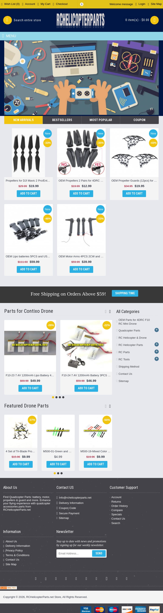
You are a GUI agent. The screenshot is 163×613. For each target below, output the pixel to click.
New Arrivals (23, 120)
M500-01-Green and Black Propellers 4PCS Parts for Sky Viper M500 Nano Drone (59, 451)
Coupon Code (66, 508)
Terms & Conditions (16, 555)
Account (115, 497)
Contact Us (125, 373)
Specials (116, 514)
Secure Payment (67, 513)
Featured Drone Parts (26, 406)
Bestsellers (62, 120)
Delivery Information (69, 503)
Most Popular (101, 120)
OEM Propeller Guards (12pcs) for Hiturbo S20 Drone (135, 180)
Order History (119, 505)
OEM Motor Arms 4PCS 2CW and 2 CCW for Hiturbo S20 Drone (82, 256)
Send (99, 553)
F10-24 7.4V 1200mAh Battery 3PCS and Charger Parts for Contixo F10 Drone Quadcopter (87, 375)
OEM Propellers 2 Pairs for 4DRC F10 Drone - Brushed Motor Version (82, 180)
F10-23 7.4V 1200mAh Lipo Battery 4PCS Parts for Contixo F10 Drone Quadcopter (31, 375)
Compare (116, 510)
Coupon (139, 120)
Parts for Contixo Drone (28, 311)
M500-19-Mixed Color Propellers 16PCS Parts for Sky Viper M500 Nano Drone (96, 451)
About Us (10, 541)
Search (115, 523)
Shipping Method (128, 366)
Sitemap (123, 381)
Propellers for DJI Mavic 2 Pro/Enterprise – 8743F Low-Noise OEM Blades (29, 180)
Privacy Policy (13, 550)
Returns (115, 501)
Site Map (9, 564)
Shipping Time (125, 293)
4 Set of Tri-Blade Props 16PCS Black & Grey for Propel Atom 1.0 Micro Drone (21, 451)
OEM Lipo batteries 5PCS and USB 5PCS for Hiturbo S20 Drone (29, 256)
